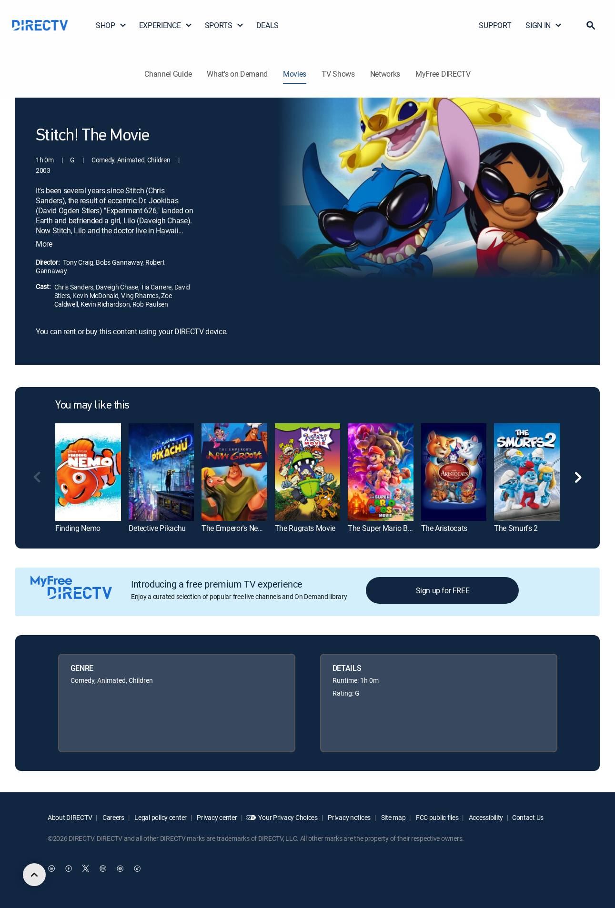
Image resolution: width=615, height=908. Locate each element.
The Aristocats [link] (444, 528)
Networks (385, 74)
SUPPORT (495, 25)
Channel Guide (168, 74)
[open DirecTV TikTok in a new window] (137, 868)
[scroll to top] (34, 874)
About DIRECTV (70, 817)
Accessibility (485, 817)
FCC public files (436, 817)
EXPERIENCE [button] (165, 25)
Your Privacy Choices (287, 817)
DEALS (267, 25)
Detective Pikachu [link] (157, 528)
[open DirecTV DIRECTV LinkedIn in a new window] (51, 868)
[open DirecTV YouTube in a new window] (120, 868)
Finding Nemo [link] (78, 528)
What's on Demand (237, 74)
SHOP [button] (111, 25)
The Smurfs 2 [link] (516, 528)
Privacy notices (349, 817)
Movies (294, 74)
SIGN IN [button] (543, 25)
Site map (392, 817)
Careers (112, 817)
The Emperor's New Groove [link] (245, 528)
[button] (591, 25)
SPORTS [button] (224, 25)
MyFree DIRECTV (443, 74)
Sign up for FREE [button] (443, 590)
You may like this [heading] (92, 405)
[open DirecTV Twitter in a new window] (86, 868)
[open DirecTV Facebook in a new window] (68, 868)
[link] (88, 472)
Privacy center (216, 817)
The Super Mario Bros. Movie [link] (394, 528)
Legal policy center (160, 817)
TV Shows (338, 74)
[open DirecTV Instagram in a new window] (103, 868)
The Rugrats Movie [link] (305, 528)
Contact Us (528, 817)
